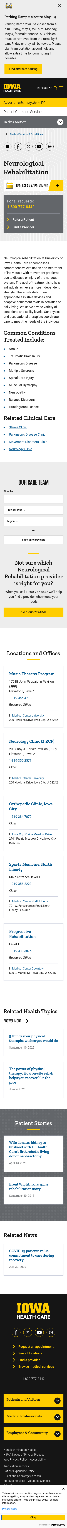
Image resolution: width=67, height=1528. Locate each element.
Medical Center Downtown (28, 968)
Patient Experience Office (19, 1471)
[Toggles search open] (56, 88)
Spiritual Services (14, 1481)
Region (11, 521)
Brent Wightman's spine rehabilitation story (28, 1186)
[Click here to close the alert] (60, 5)
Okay (33, 1517)
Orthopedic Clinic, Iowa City (31, 806)
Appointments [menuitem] (14, 102)
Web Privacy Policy (16, 1459)
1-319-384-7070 (20, 816)
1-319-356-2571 (20, 760)
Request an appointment (36, 1346)
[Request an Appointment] (33, 185)
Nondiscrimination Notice (20, 1449)
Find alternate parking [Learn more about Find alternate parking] (23, 69)
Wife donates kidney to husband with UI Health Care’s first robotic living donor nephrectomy (29, 1149)
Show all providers (33, 539)
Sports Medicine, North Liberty (30, 867)
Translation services (16, 1466)
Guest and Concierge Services (22, 1476)
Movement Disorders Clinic (28, 442)
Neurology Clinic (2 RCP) (31, 741)
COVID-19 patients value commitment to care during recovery (31, 1255)
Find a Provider (23, 227)
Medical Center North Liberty (30, 901)
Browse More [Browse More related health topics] (12, 1020)
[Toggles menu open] (61, 88)
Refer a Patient (23, 219)
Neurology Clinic (20, 449)
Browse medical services (36, 1366)
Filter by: (9, 491)
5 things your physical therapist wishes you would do (33, 1038)
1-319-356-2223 (20, 884)
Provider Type (14, 509)
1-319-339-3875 (20, 951)
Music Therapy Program (31, 673)
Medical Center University (28, 715)
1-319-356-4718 (20, 698)
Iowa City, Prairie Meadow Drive (32, 834)
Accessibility (38, 1459)
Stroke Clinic (18, 427)
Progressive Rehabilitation (22, 934)
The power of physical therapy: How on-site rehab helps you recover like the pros (31, 1075)
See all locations (30, 1353)
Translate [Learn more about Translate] (42, 88)
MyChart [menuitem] (33, 103)
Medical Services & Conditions (26, 134)
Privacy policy (9, 1508)
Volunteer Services (39, 1481)
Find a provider (29, 1360)
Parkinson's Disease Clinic (27, 434)
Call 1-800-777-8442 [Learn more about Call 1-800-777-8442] (33, 612)
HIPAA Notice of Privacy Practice (24, 1454)
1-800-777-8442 (20, 207)
